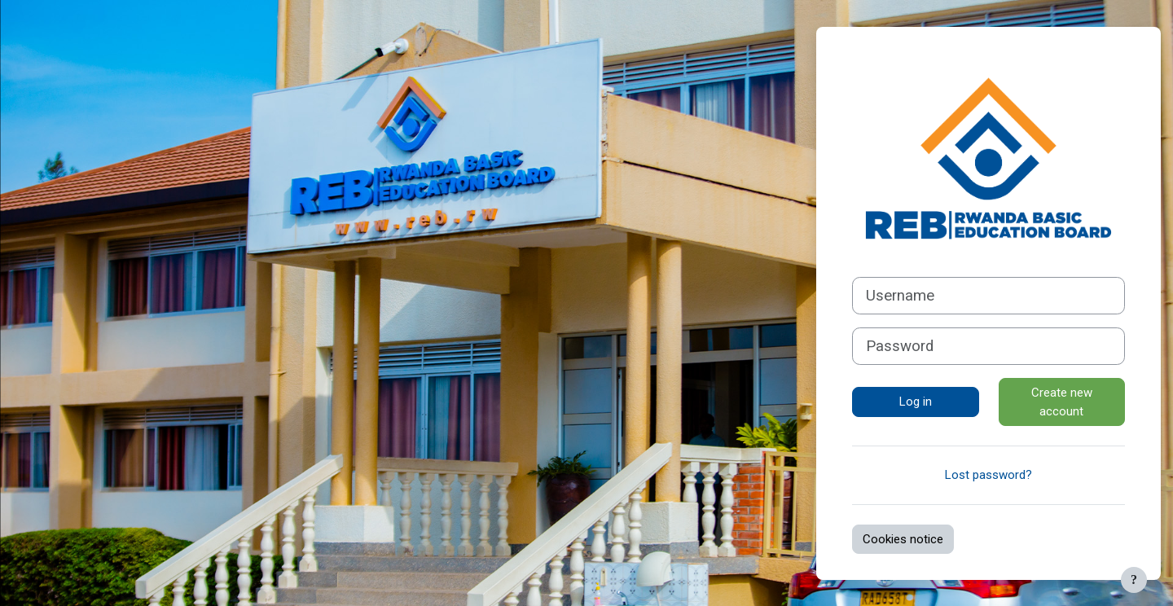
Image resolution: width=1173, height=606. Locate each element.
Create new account (1061, 402)
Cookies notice (903, 539)
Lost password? (988, 475)
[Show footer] (1134, 580)
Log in (915, 401)
